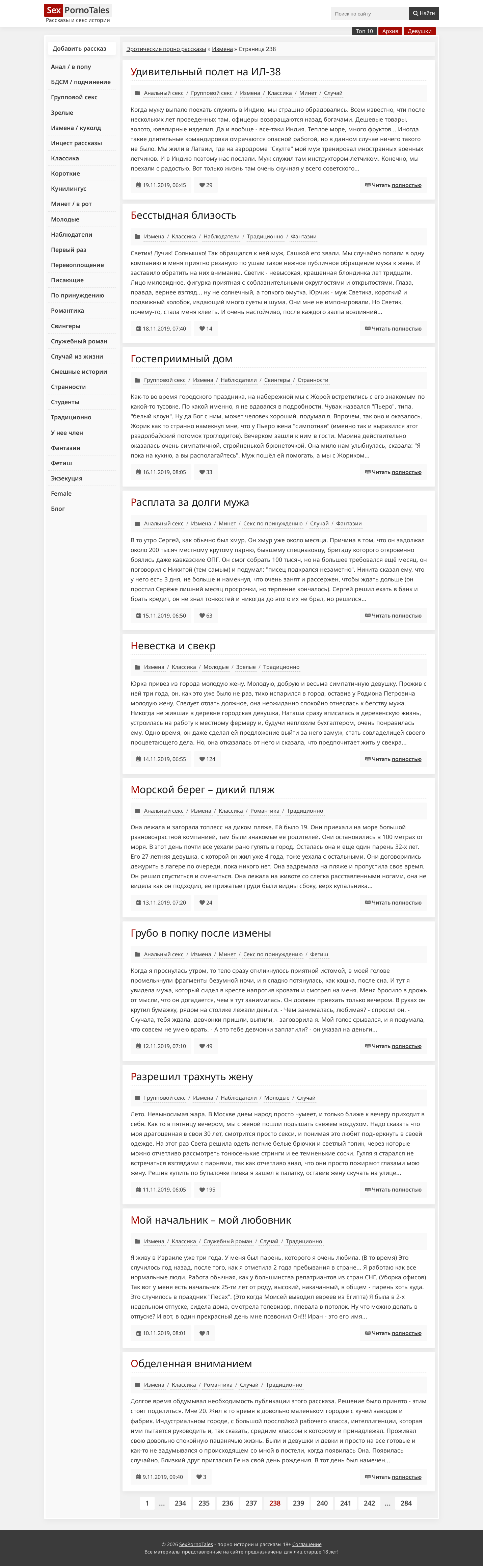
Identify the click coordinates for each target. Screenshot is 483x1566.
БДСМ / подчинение (81, 82)
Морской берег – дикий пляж (203, 789)
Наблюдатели (71, 234)
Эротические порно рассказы (166, 49)
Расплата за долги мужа (190, 502)
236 (227, 1503)
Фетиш (61, 463)
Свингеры (65, 326)
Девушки (420, 31)
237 (251, 1503)
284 (406, 1503)
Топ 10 (364, 31)
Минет (308, 93)
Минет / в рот (71, 204)
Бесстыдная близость (183, 215)
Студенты (65, 402)
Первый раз (68, 249)
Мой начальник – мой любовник (211, 1220)
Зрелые (62, 112)
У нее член (67, 432)
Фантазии (66, 448)
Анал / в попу (71, 66)
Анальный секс (164, 93)
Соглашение (307, 1544)
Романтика (67, 310)
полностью (407, 185)
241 (345, 1503)
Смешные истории (79, 371)
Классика (65, 158)
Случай (333, 93)
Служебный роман (79, 341)
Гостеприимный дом (182, 358)
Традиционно (71, 417)
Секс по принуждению (273, 523)
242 (369, 1503)
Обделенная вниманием (191, 1363)
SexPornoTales (196, 1544)
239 (298, 1503)
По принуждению (77, 295)
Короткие (65, 173)
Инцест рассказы (76, 143)
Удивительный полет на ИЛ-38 (206, 71)
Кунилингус (68, 188)
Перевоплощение (77, 265)
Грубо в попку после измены (201, 933)
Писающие (67, 280)
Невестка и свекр (173, 645)
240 (322, 1503)
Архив (390, 31)
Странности (68, 387)
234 (180, 1503)
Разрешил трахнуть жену (192, 1076)
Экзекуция (66, 478)
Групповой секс (74, 97)
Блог (58, 508)
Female (61, 493)
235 (204, 1503)
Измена (222, 49)
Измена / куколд (76, 128)
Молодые (65, 219)
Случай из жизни (77, 356)
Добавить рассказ (79, 48)
